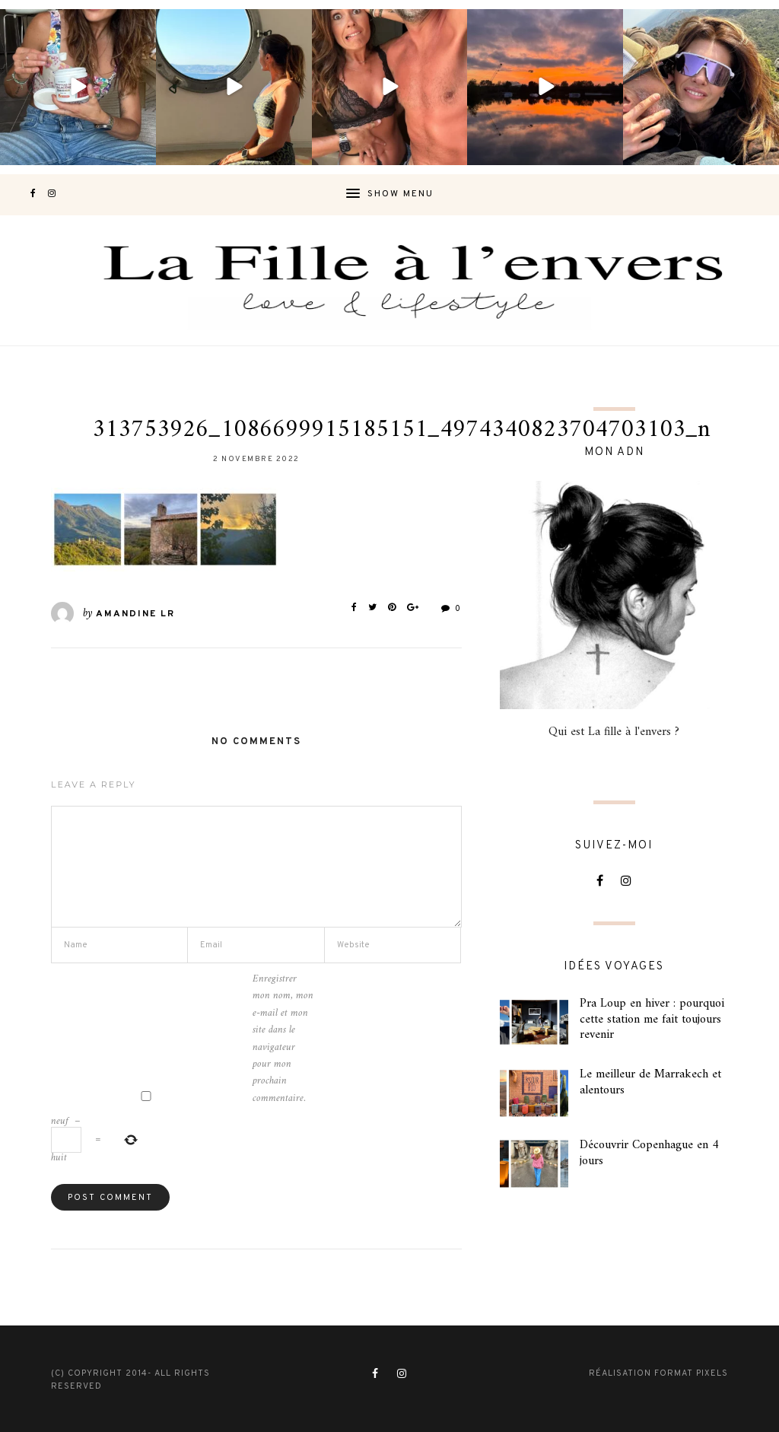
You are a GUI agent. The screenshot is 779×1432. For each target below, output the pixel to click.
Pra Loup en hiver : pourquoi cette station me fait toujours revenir (652, 1019)
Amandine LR (135, 614)
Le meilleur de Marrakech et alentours (650, 1082)
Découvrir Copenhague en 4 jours (649, 1153)
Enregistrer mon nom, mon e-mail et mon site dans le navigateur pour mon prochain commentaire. (283, 1039)
